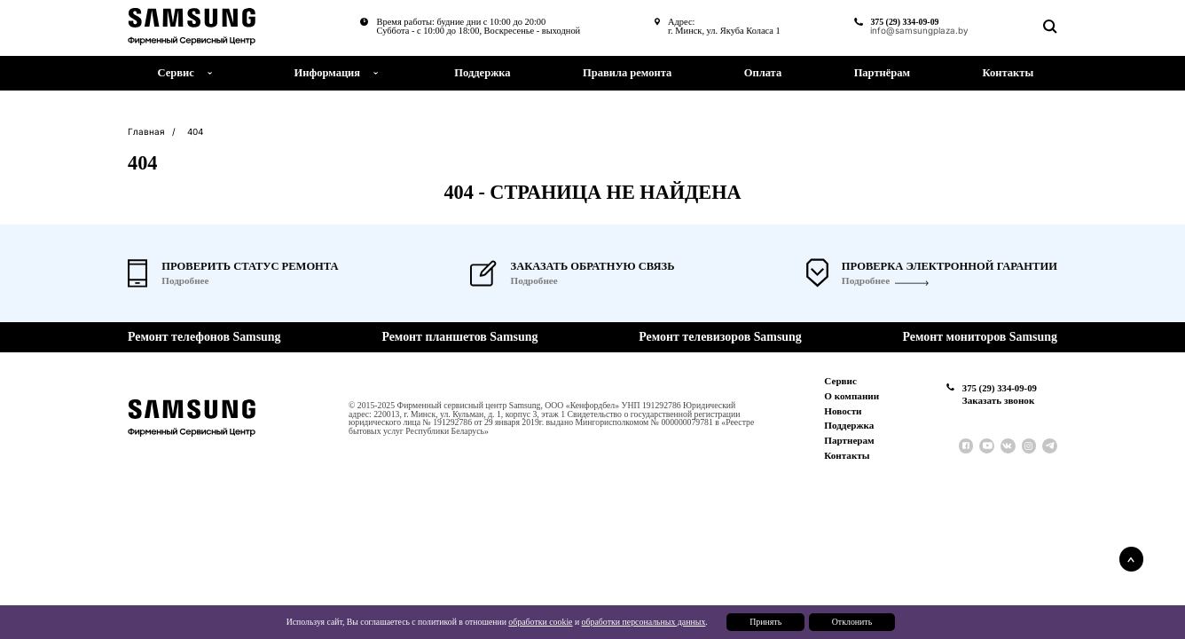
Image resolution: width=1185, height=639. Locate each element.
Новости (843, 411)
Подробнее (865, 281)
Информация (327, 73)
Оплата (762, 73)
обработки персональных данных (643, 622)
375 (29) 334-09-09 (903, 21)
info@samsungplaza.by (918, 31)
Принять (765, 622)
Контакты (1008, 73)
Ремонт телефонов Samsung (204, 337)
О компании (852, 395)
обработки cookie (540, 622)
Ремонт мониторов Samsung (980, 337)
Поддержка (482, 73)
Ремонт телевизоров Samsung (720, 337)
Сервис (841, 380)
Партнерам (850, 440)
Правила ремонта (627, 73)
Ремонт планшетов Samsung (459, 337)
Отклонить (851, 622)
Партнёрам (882, 73)
